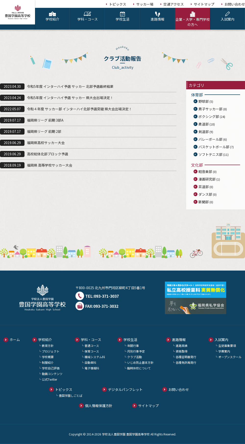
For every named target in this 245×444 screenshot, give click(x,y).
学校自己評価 (51, 368)
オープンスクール (230, 357)
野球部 (203, 101)
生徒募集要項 (227, 345)
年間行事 (133, 345)
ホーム (15, 339)
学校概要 (48, 357)
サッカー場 (144, 4)
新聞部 (203, 201)
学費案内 (224, 351)
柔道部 (203, 124)
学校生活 (122, 16)
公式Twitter (49, 379)
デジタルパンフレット (125, 389)
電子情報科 (92, 368)
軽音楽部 (205, 171)
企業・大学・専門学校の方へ (192, 19)
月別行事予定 (136, 351)
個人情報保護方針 (98, 405)
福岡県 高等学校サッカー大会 (49, 165)
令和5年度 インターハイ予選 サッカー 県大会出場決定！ (70, 97)
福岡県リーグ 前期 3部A (45, 120)
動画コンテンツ (52, 374)
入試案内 (227, 16)
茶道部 (203, 186)
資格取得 (181, 351)
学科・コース (87, 16)
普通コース (92, 345)
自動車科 (90, 362)
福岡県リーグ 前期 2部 (44, 131)
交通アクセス (173, 4)
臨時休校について (139, 368)
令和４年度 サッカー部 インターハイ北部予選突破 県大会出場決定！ (79, 108)
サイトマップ (204, 4)
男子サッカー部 (210, 108)
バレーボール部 (210, 139)
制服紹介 (48, 362)
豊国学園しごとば (70, 395)
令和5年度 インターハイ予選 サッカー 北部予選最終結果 (70, 86)
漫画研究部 (207, 179)
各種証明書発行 (186, 357)
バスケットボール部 (213, 146)
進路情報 (157, 16)
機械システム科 (95, 357)
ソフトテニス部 (210, 154)
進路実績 (181, 345)
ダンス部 (205, 194)
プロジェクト (51, 351)
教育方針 (48, 345)
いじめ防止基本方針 (140, 362)
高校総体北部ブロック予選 (47, 153)
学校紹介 (52, 16)
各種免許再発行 (186, 362)
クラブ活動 (134, 357)
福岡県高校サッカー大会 (46, 142)
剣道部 (203, 131)
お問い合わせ (234, 4)
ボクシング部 (208, 116)
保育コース (92, 351)
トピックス (117, 4)
